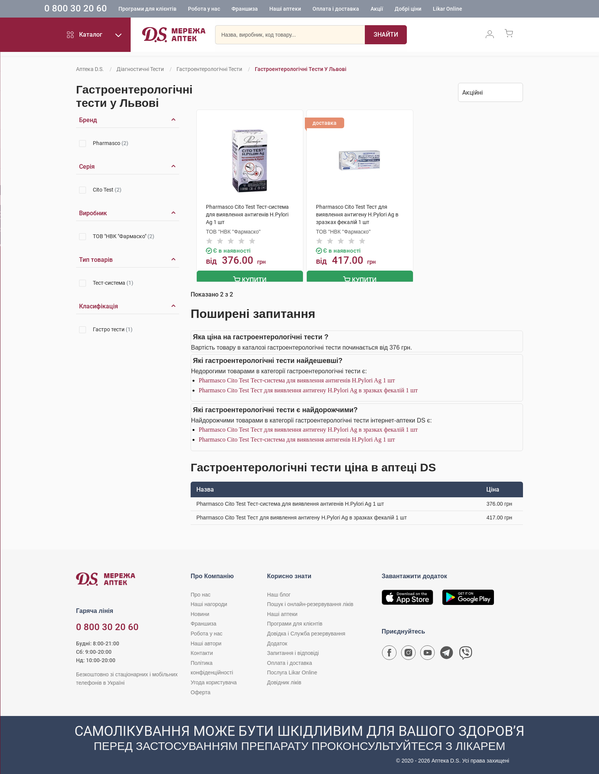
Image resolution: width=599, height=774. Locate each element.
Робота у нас (231, 9)
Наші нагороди (209, 603)
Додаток (277, 642)
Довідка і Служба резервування (306, 632)
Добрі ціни (435, 9)
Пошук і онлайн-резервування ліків (310, 603)
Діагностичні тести (140, 69)
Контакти (202, 652)
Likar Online (474, 9)
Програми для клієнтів (175, 9)
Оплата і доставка (363, 9)
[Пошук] (386, 36)
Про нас (200, 593)
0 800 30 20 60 (102, 9)
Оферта (200, 691)
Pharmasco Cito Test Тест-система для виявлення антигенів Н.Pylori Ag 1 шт (297, 379)
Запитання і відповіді (293, 652)
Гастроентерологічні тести (209, 69)
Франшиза (272, 9)
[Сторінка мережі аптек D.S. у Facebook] (389, 653)
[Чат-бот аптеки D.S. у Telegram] (446, 653)
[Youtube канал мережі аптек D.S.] (427, 653)
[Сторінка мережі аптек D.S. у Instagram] (408, 653)
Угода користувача (213, 681)
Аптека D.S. (90, 69)
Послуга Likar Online (292, 672)
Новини (200, 613)
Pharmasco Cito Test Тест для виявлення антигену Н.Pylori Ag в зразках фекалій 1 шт (308, 389)
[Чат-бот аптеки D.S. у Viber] (465, 653)
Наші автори (206, 642)
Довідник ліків (284, 681)
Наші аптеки (312, 9)
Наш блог (279, 593)
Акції (404, 9)
